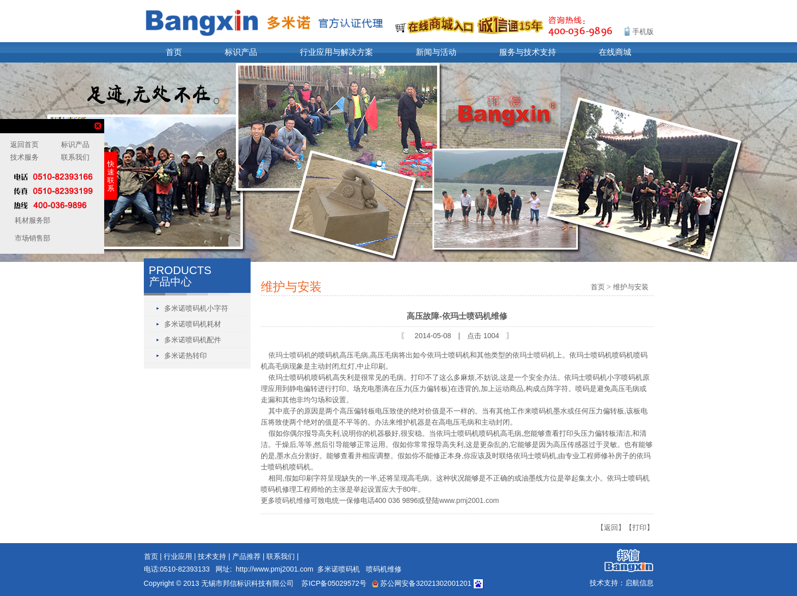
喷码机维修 (293, 500)
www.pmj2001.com (469, 500)
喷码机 (544, 355)
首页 (174, 52)
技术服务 (24, 157)
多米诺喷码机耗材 (192, 324)
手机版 (643, 31)
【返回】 (611, 527)
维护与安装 (631, 287)
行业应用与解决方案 (336, 52)
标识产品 (241, 52)
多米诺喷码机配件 (192, 340)
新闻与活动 (436, 52)
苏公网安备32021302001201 (421, 583)
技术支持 (212, 556)
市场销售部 (31, 238)
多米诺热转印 (185, 355)
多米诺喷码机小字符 (196, 308)
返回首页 (24, 144)
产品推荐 (246, 556)
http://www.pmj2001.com (275, 569)
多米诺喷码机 (338, 569)
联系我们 (280, 556)
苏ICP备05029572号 (333, 583)
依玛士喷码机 (289, 355)
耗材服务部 (31, 220)
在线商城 (615, 52)
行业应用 (178, 556)
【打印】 (639, 527)
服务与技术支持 (527, 52)
